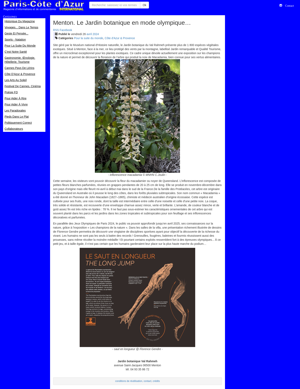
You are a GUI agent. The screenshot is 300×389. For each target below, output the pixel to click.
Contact (288, 5)
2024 (96, 34)
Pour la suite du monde (88, 38)
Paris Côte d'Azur (43, 5)
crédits (156, 381)
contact (147, 381)
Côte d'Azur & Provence (120, 38)
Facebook (66, 30)
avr (89, 34)
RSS (56, 30)
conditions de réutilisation (128, 381)
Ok (144, 5)
